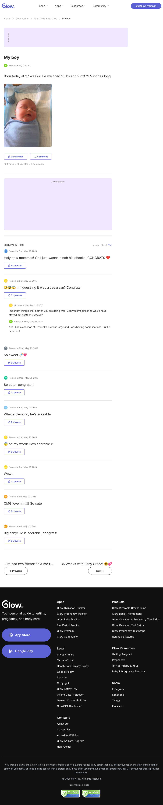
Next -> (100, 570)
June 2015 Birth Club (45, 18)
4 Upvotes (15, 265)
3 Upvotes (15, 295)
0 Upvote (14, 362)
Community (22, 18)
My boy (66, 18)
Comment (41, 156)
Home (7, 18)
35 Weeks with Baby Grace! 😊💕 (86, 564)
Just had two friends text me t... (28, 564)
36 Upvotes (15, 156)
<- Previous (16, 570)
